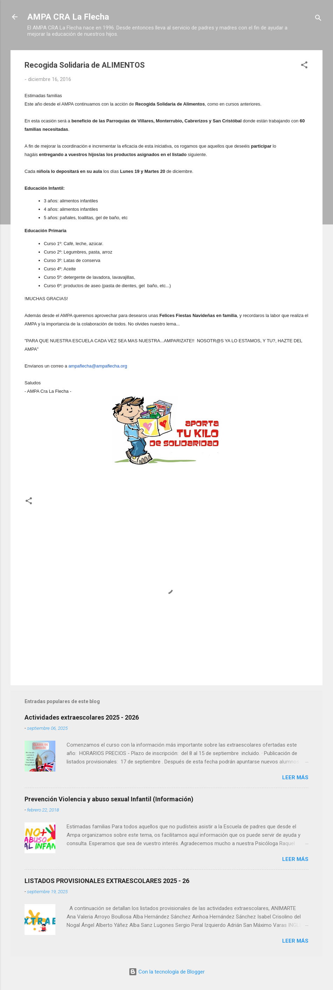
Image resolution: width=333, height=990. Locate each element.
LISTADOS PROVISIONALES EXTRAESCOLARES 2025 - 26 (107, 880)
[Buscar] (318, 19)
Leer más (295, 777)
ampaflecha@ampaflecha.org (97, 366)
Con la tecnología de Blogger (167, 972)
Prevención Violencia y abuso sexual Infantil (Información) (109, 799)
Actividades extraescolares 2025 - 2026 (82, 717)
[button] (304, 66)
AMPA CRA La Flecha (68, 17)
